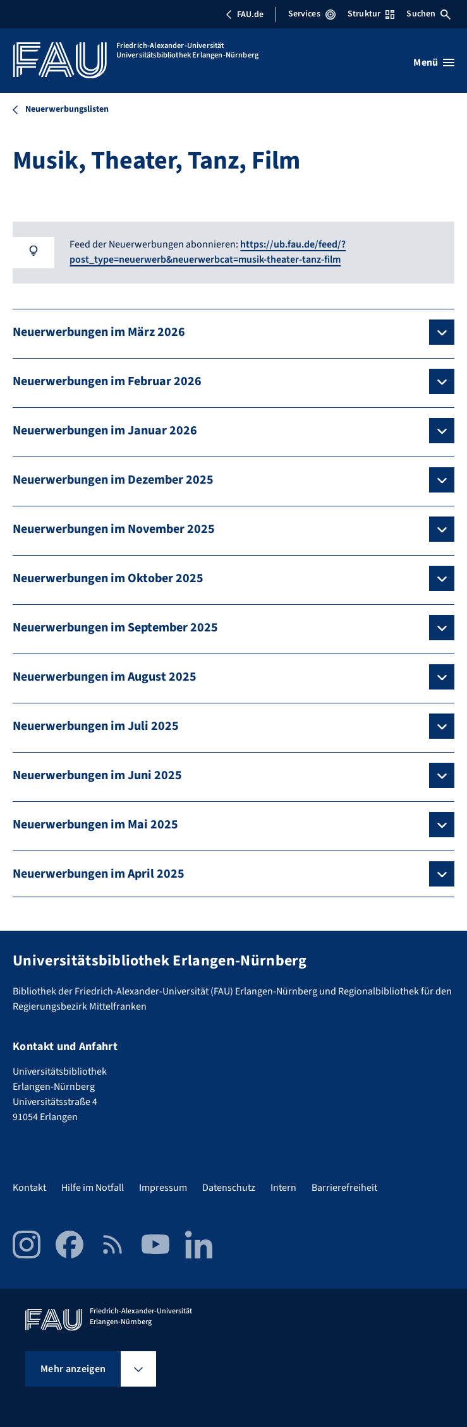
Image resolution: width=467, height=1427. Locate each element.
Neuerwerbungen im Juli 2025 (96, 726)
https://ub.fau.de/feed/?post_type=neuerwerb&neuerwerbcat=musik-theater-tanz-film (208, 251)
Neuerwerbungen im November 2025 (114, 529)
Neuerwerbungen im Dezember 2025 (113, 480)
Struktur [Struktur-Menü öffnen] (371, 14)
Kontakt (29, 1188)
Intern (283, 1188)
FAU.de (244, 14)
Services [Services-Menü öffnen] (312, 14)
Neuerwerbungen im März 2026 (99, 332)
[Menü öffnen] (433, 62)
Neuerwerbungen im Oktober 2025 (108, 578)
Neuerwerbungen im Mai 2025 (95, 824)
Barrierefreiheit (344, 1188)
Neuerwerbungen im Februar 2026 (107, 381)
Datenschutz (228, 1188)
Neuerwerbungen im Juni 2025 (97, 775)
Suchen (428, 14)
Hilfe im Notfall (92, 1188)
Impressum (163, 1188)
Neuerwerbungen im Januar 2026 (105, 430)
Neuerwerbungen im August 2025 (105, 677)
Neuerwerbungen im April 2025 (99, 874)
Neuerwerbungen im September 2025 (115, 627)
